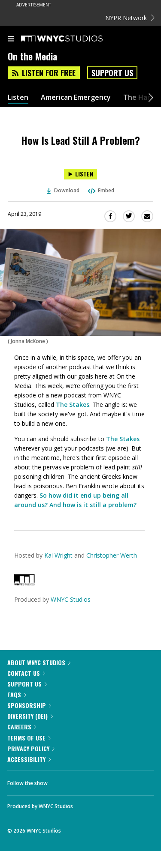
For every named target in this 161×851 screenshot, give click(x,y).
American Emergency (76, 97)
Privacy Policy (31, 748)
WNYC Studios (71, 599)
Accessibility (29, 759)
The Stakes (72, 404)
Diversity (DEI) (30, 715)
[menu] (11, 39)
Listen (18, 97)
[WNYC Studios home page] (72, 39)
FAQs (16, 694)
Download (63, 190)
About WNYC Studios (38, 662)
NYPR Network (130, 18)
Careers (21, 726)
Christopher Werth (111, 555)
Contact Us (26, 673)
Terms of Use (29, 737)
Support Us (112, 72)
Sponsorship (29, 705)
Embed (100, 190)
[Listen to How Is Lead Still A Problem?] (80, 174)
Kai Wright (58, 555)
